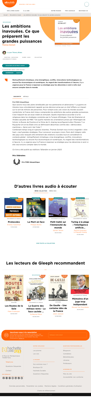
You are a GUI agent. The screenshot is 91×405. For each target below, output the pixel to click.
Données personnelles (17, 386)
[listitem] (3, 378)
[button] (16, 65)
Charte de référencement (46, 391)
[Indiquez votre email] (65, 335)
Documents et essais (15, 15)
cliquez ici (21, 338)
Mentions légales (50, 386)
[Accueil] (9, 4)
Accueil (6, 15)
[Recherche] (86, 4)
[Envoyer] (84, 335)
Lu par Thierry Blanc (14, 52)
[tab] (4, 11)
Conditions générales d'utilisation (70, 386)
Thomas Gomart (8, 45)
